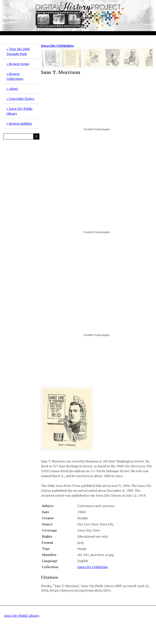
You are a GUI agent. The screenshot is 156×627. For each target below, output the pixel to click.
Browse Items (19, 64)
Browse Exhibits (20, 123)
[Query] (21, 136)
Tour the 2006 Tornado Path (18, 51)
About (13, 88)
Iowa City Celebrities (57, 45)
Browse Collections (14, 76)
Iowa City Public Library (19, 111)
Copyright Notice (21, 98)
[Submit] (36, 136)
